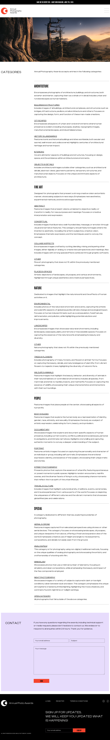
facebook (108, 701)
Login (48, 701)
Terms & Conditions (79, 701)
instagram (103, 701)
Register (60, 701)
